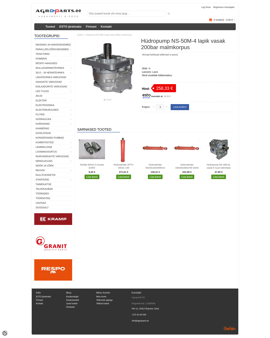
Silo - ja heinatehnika (50, 72)
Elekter (41, 100)
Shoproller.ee (230, 328)
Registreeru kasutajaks (224, 7)
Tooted (50, 26)
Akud (39, 95)
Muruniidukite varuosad (52, 156)
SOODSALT (42, 207)
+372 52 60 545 (139, 315)
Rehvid (40, 170)
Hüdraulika (43, 119)
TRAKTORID (43, 54)
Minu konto (101, 296)
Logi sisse (206, 7)
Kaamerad (42, 128)
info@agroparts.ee (140, 321)
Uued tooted (71, 303)
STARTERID (42, 179)
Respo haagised (46, 63)
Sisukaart (70, 307)
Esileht (80, 35)
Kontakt (106, 26)
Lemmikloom (44, 147)
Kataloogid (43, 133)
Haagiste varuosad (49, 81)
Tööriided (42, 193)
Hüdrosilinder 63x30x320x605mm (155, 166)
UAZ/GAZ (41, 202)
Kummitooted (45, 142)
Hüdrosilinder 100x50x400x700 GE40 (187, 166)
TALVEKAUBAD (44, 189)
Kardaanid (43, 123)
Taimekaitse (43, 184)
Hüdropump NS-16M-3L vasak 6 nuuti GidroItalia (219, 166)
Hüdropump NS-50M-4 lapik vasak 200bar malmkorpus (109, 35)
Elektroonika (45, 105)
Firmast (91, 26)
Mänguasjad (44, 161)
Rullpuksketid (45, 175)
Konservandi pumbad (50, 137)
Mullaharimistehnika (50, 68)
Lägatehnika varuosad (51, 77)
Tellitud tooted (102, 303)
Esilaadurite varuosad (51, 86)
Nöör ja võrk (45, 165)
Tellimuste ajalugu (104, 300)
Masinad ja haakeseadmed (53, 44)
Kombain (41, 58)
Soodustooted (72, 300)
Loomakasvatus (46, 151)
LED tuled (42, 91)
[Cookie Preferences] (5, 333)
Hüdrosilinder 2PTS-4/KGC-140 (123, 166)
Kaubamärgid (72, 296)
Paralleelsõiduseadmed (52, 49)
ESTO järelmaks (70, 26)
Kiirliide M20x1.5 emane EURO (92, 166)
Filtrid (40, 114)
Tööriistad (43, 198)
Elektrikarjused (47, 109)
